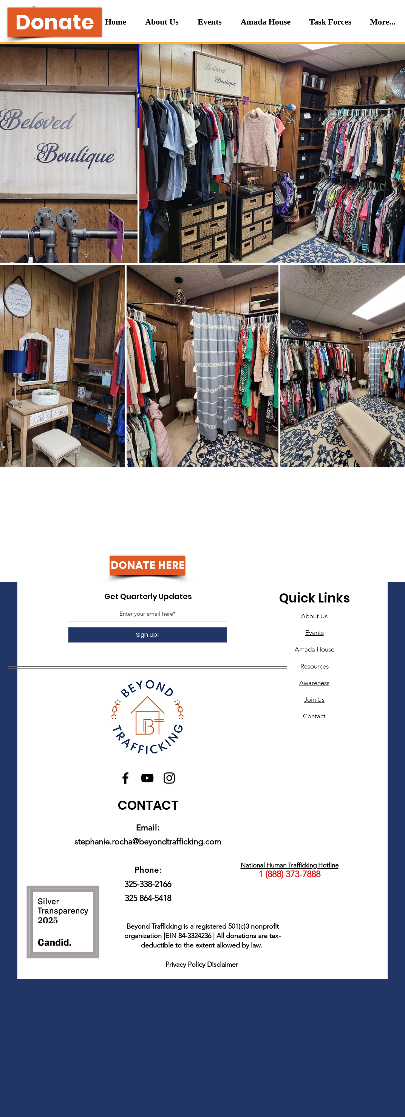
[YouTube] (147, 778)
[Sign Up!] (147, 634)
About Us (314, 616)
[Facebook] (125, 778)
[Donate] (55, 22)
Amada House (314, 649)
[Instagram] (169, 778)
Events (314, 632)
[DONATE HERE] (147, 565)
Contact (314, 716)
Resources (314, 666)
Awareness (314, 683)
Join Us (314, 699)
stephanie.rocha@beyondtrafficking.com (147, 842)
